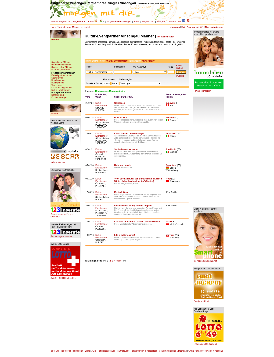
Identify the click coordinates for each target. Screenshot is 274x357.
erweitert (180, 76)
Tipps (136, 21)
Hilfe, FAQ (162, 21)
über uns (55, 351)
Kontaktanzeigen (59, 97)
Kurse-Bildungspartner (61, 87)
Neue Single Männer (60, 69)
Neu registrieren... (214, 27)
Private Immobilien (208, 90)
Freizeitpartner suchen (61, 75)
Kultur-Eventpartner (60, 90)
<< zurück (85, 27)
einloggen (175, 27)
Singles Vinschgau (119, 21)
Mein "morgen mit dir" (192, 27)
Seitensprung (57, 95)
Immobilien (78, 351)
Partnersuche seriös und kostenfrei (65, 214)
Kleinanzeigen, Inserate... (65, 235)
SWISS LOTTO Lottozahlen (65, 277)
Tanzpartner (56, 85)
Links (87, 351)
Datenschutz (175, 21)
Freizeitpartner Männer (68, 27)
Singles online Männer (61, 67)
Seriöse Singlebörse (60, 21)
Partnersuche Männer (61, 64)
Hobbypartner (57, 83)
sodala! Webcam (65, 161)
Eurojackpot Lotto (208, 300)
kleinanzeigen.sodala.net (208, 260)
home (53, 27)
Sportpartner (57, 78)
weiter (119, 261)
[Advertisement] (65, 52)
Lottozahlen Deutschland (208, 343)
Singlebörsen (148, 21)
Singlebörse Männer (60, 62)
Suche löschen (179, 66)
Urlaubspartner (58, 80)
